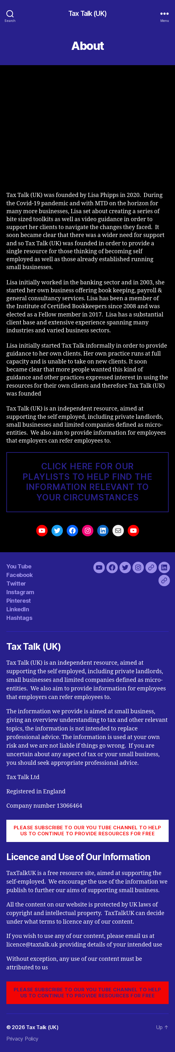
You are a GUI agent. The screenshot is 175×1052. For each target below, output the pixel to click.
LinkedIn (17, 609)
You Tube (18, 566)
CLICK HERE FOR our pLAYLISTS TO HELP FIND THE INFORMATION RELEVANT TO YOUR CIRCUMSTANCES (87, 481)
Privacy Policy (22, 1038)
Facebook (19, 575)
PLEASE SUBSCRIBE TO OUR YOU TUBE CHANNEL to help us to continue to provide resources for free (87, 831)
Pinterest (18, 600)
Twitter (16, 583)
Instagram (20, 592)
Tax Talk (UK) (87, 13)
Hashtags (19, 617)
